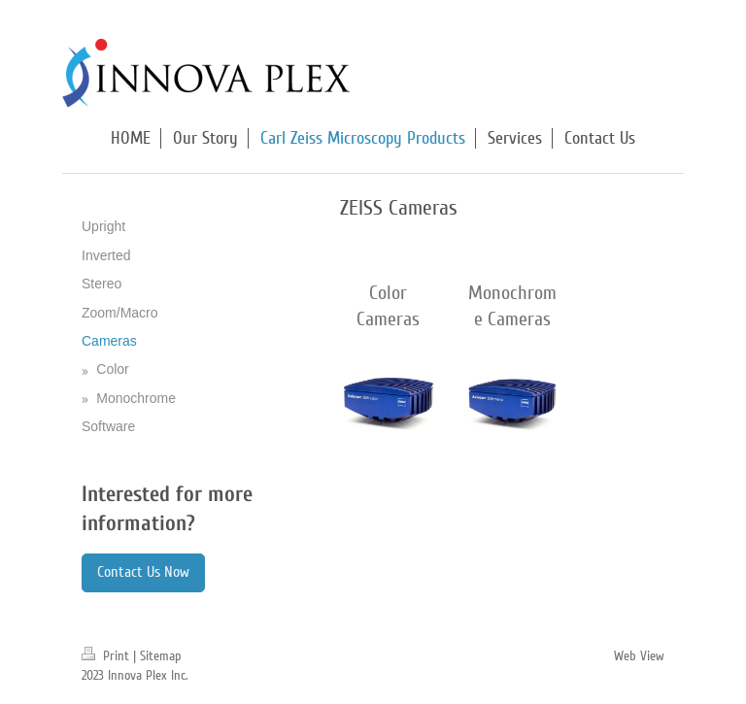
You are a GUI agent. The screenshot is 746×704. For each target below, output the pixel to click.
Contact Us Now (143, 572)
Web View (639, 656)
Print (107, 656)
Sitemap (161, 656)
